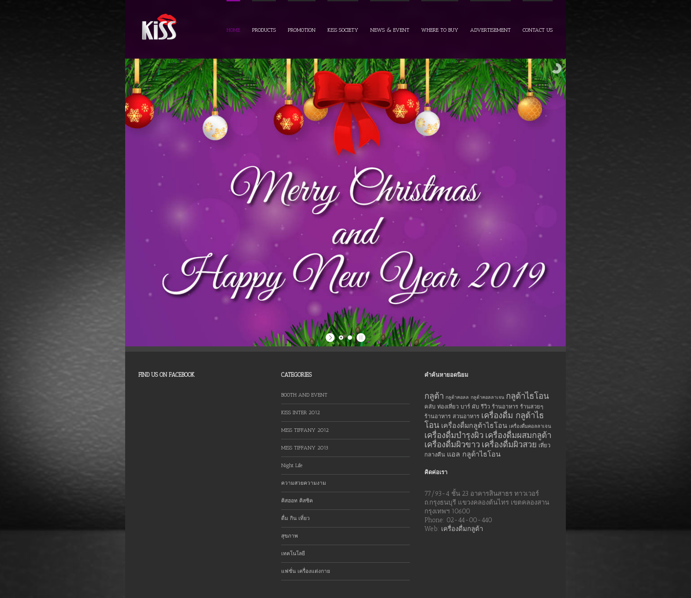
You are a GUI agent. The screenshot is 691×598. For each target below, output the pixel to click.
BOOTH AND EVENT (304, 395)
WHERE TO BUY (439, 30)
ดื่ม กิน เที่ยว (295, 518)
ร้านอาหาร (437, 416)
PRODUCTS (264, 30)
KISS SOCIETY (342, 30)
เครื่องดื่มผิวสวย (509, 444)
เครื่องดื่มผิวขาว (452, 444)
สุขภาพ (289, 536)
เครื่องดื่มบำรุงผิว (453, 435)
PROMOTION (302, 30)
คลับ (429, 406)
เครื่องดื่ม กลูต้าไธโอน (484, 420)
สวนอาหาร (466, 416)
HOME (233, 30)
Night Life (291, 465)
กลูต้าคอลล (457, 397)
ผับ (475, 406)
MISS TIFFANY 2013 (304, 448)
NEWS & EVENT (389, 30)
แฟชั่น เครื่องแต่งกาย (305, 571)
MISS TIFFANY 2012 (305, 430)
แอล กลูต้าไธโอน (474, 454)
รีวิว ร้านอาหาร (499, 406)
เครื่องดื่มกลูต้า (462, 529)
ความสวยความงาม (303, 483)
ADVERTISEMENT (490, 30)
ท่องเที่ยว (448, 406)
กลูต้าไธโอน (527, 396)
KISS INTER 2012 (300, 412)
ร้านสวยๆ (531, 406)
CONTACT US (538, 30)
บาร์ (465, 406)
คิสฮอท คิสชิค (297, 501)
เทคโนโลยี (293, 553)
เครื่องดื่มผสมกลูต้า (518, 435)
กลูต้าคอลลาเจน (487, 397)
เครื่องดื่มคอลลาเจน (530, 426)
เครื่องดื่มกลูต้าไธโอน (474, 425)
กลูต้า (434, 396)
